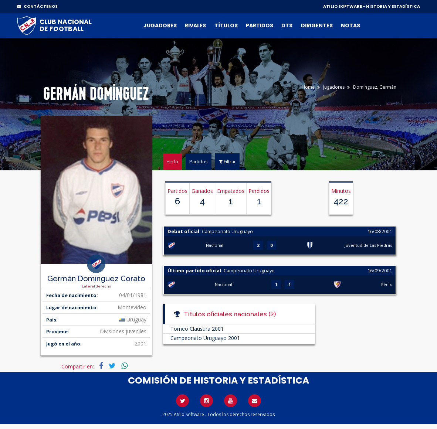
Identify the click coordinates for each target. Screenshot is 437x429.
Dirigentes (317, 25)
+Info (172, 161)
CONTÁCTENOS (37, 6)
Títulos (226, 25)
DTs (286, 25)
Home (308, 87)
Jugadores (160, 25)
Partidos (259, 25)
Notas (350, 25)
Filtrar (227, 161)
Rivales (195, 25)
